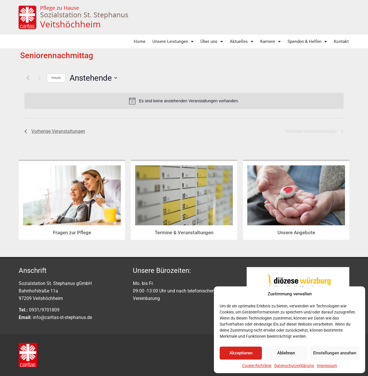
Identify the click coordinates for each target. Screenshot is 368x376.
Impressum (327, 365)
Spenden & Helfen (307, 42)
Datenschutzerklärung (294, 365)
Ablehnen (286, 353)
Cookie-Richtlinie (256, 365)
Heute (56, 78)
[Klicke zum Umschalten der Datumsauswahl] (93, 78)
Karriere (270, 42)
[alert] (184, 101)
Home (139, 41)
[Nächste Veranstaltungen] (39, 77)
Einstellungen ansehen (334, 353)
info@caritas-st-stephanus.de (62, 317)
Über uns (211, 42)
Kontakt (341, 41)
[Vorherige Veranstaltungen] (27, 77)
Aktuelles (241, 42)
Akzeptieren (240, 353)
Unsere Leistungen (172, 42)
